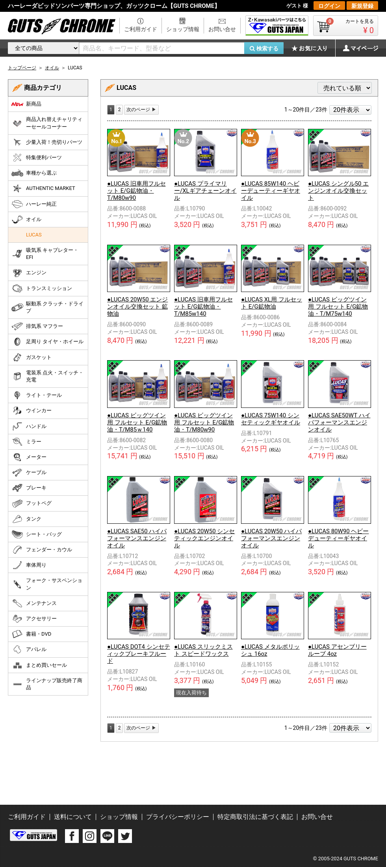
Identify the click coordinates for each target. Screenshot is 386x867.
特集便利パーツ (36, 158)
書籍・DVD (31, 634)
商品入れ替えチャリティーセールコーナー (46, 122)
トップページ (22, 68)
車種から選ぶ (34, 173)
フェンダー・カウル (41, 550)
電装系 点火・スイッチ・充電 (47, 376)
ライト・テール (36, 395)
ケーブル (28, 472)
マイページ (356, 48)
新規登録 (362, 6)
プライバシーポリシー (177, 816)
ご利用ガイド (140, 29)
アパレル (28, 649)
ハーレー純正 (34, 204)
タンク (26, 519)
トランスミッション (41, 288)
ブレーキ (28, 488)
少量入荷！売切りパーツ (46, 142)
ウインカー (31, 411)
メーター (28, 457)
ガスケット (31, 357)
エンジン (28, 273)
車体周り (28, 565)
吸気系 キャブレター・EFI (44, 253)
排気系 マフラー (37, 326)
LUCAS (34, 235)
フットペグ (31, 504)
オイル (26, 219)
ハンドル (28, 426)
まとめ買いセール (39, 665)
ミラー (26, 442)
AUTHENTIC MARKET (43, 188)
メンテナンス (34, 603)
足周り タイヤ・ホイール (47, 342)
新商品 (26, 104)
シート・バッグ (36, 534)
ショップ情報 (182, 29)
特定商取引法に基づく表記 (255, 816)
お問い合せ (222, 29)
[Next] (141, 110)
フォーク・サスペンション (46, 583)
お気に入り (313, 48)
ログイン (329, 6)
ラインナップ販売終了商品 (46, 683)
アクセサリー (34, 619)
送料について (73, 816)
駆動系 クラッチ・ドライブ (47, 307)
